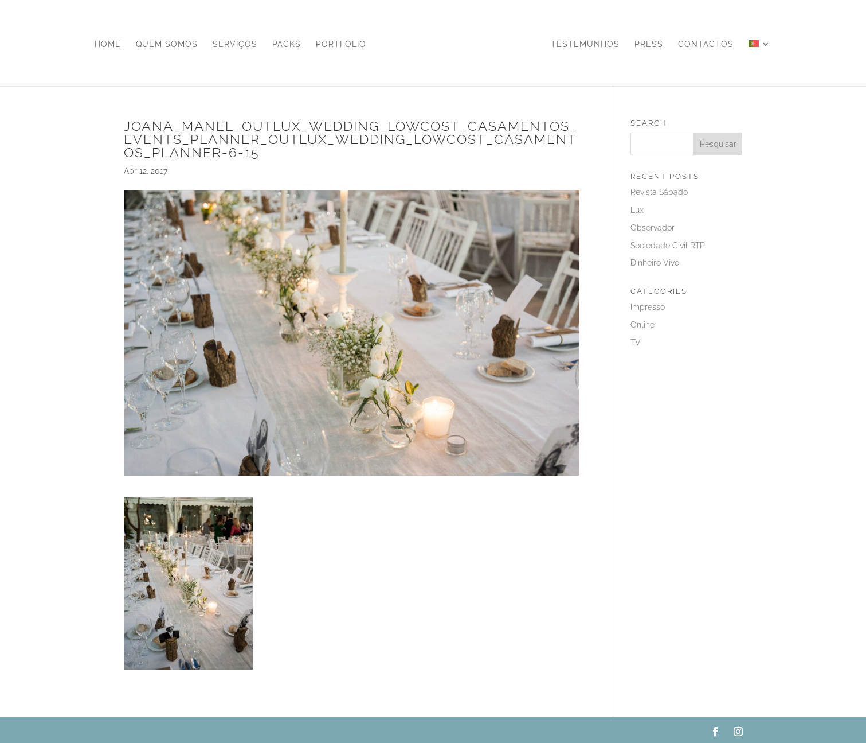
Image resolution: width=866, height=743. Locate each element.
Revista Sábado (659, 192)
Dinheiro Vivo (654, 262)
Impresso (647, 307)
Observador (652, 227)
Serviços (235, 44)
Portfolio (341, 44)
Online (642, 324)
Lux (637, 210)
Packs (286, 44)
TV (635, 342)
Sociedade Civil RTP (667, 245)
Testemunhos (585, 44)
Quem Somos (167, 44)
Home (108, 44)
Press (648, 44)
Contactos (706, 44)
